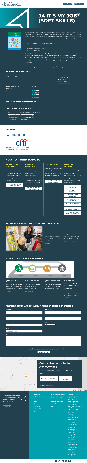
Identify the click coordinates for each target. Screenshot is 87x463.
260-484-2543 (7, 406)
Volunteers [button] (36, 394)
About (38, 4)
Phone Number (49, 316)
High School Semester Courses (72, 204)
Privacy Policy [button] (22, 460)
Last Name (48, 309)
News (59, 4)
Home (32, 4)
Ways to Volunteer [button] (38, 396)
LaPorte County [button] (72, 432)
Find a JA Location (72, 456)
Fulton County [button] (72, 421)
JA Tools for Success (64, 83)
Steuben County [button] (72, 447)
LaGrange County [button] (72, 431)
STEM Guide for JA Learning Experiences (18, 119)
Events (53, 4)
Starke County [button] (71, 446)
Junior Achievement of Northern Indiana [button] (74, 403)
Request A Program (65, 378)
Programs (46, 4)
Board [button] (35, 404)
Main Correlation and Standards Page (14, 185)
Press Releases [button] (37, 408)
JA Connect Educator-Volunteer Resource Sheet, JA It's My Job (24, 112)
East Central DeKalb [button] (73, 417)
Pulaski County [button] (72, 442)
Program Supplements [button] (57, 396)
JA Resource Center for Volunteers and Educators (21, 117)
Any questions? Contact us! (46, 385)
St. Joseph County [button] (72, 444)
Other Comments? (10, 334)
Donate (43, 378)
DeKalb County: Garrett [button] (74, 416)
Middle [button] (52, 404)
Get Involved (79, 4)
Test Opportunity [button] (72, 399)
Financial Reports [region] (72, 397)
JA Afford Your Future (65, 77)
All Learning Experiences (72, 191)
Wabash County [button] (72, 449)
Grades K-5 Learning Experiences (72, 195)
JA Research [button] (36, 406)
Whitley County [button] (72, 454)
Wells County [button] (71, 451)
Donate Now (68, 4)
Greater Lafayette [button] (72, 424)
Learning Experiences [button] (57, 401)
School (7, 328)
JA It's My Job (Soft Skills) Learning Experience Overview (22, 115)
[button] (40, 4)
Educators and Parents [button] (58, 394)
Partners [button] (70, 394)
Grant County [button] (71, 422)
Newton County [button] (72, 437)
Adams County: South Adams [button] (73, 410)
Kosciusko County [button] (72, 429)
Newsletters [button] (36, 409)
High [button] (52, 406)
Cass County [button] (71, 414)
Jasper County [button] (71, 427)
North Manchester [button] (73, 441)
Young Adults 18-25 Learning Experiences (72, 213)
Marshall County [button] (72, 434)
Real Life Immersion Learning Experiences (72, 208)
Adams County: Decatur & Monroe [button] (75, 407)
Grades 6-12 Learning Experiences (73, 200)
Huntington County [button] (73, 426)
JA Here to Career (64, 81)
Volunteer (53, 378)
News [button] (34, 411)
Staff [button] (34, 403)
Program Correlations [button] (56, 397)
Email (7, 316)
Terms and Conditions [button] (12, 460)
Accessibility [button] (29, 460)
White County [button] (71, 452)
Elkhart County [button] (72, 419)
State (46, 322)
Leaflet (72, 390)
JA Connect (62, 79)
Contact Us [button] (7, 405)
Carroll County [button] (72, 412)
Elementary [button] (54, 403)
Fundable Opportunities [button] (74, 396)
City (7, 322)
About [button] (35, 401)
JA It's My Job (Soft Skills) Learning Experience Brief (21, 114)
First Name (9, 309)
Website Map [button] (36, 460)
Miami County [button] (71, 436)
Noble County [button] (71, 439)
